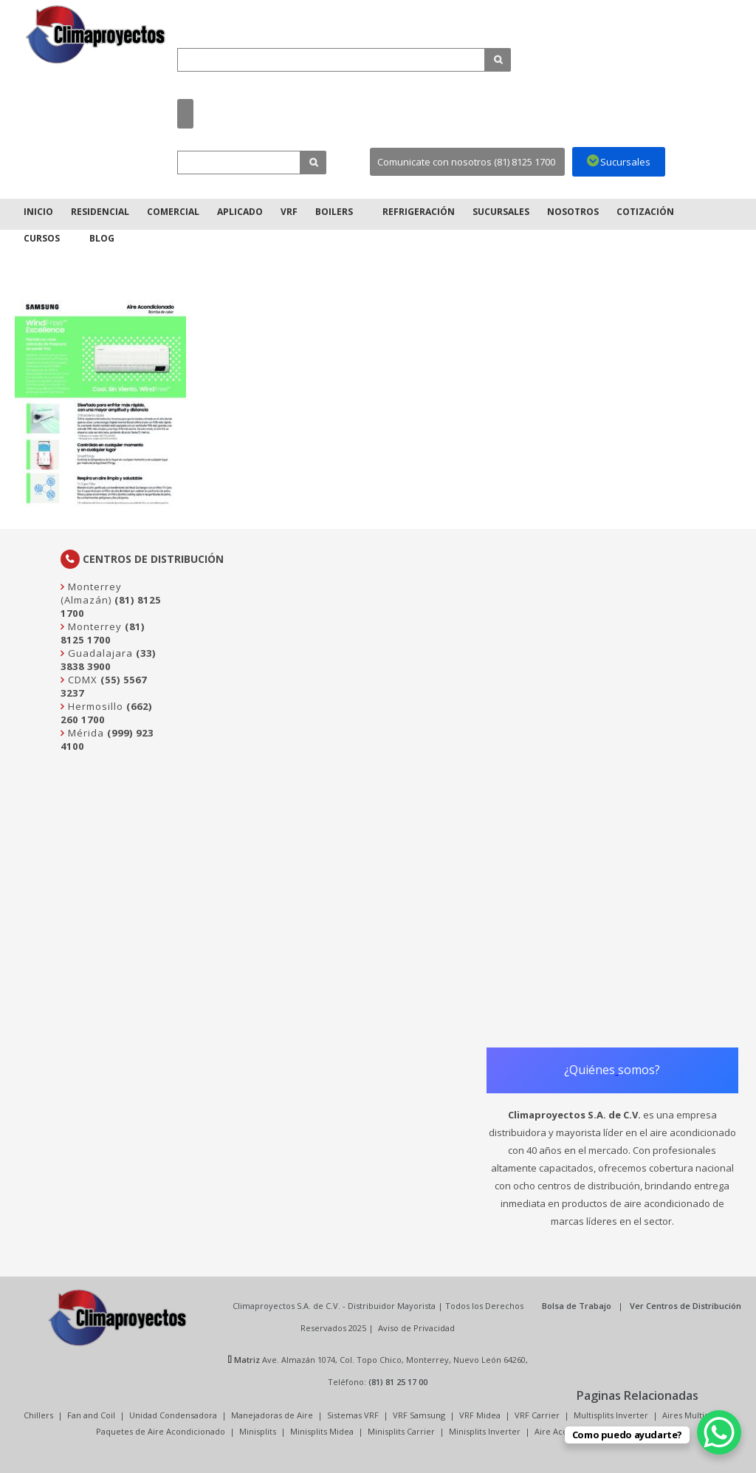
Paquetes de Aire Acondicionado (160, 1431)
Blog (101, 238)
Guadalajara (99, 653)
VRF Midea (480, 1415)
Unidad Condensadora (173, 1415)
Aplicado (240, 211)
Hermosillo (94, 706)
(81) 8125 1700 (103, 633)
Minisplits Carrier (401, 1431)
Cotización (645, 211)
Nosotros (573, 211)
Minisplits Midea (322, 1431)
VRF (289, 211)
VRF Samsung (419, 1415)
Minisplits (257, 1431)
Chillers (38, 1415)
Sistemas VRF (353, 1415)
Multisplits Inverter (611, 1415)
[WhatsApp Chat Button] (719, 1432)
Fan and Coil (91, 1415)
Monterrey (93, 626)
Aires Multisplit (691, 1415)
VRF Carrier (537, 1415)
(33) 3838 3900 (108, 659)
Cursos (42, 238)
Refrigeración (418, 211)
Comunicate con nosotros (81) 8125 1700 (466, 161)
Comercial (173, 211)
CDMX (81, 679)
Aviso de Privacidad (416, 1327)
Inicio (38, 211)
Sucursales (500, 211)
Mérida (84, 732)
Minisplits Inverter (484, 1431)
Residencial (100, 211)
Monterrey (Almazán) (91, 593)
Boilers (334, 211)
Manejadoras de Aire (272, 1415)
